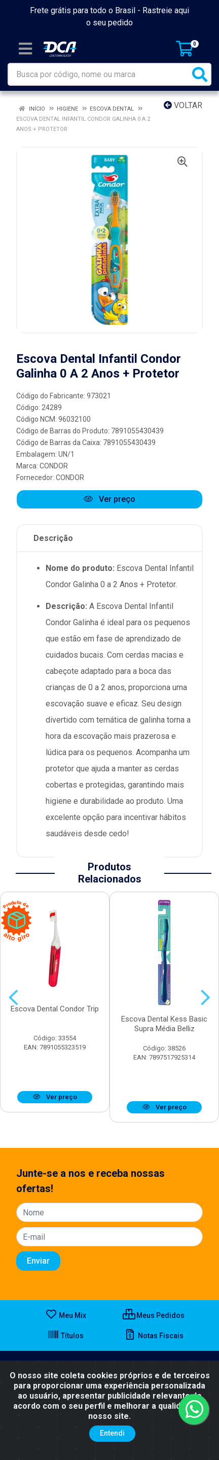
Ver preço (109, 499)
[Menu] (25, 49)
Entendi (112, 1433)
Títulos (65, 1336)
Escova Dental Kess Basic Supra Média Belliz (164, 1023)
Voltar (183, 105)
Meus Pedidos (154, 1315)
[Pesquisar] (199, 74)
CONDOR (54, 466)
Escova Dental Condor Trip (55, 1008)
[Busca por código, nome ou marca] (99, 74)
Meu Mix (65, 1315)
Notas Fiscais (154, 1336)
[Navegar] (13, 997)
